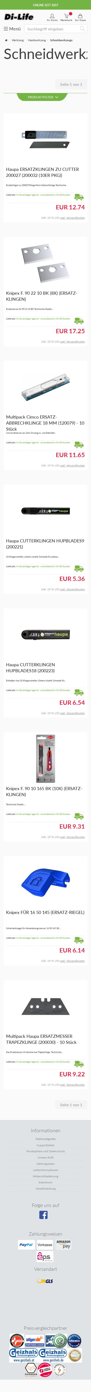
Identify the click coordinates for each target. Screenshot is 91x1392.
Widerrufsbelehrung (45, 1176)
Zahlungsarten (45, 1164)
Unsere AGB (45, 1157)
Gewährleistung (46, 1188)
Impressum (45, 1182)
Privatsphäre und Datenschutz (45, 1151)
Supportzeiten (46, 1145)
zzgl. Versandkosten (72, 218)
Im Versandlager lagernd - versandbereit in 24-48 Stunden (43, 194)
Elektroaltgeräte (46, 1139)
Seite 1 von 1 (71, 84)
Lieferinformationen (45, 1170)
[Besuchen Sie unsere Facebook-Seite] (45, 1216)
